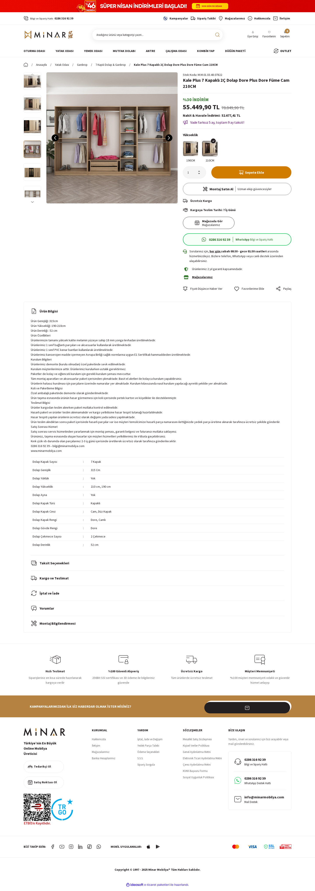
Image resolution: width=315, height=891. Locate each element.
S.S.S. (140, 761)
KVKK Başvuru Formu (195, 774)
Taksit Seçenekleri (50, 566)
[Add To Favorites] (249, 291)
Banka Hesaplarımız (103, 761)
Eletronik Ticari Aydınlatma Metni (202, 761)
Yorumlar (42, 611)
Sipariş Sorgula (146, 768)
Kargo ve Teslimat (50, 581)
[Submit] (285, 709)
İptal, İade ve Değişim (150, 742)
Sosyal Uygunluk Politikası (198, 780)
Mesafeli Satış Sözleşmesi (197, 742)
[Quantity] (194, 173)
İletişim (96, 749)
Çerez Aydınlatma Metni (197, 768)
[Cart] (285, 35)
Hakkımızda (99, 742)
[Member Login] (252, 35)
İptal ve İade (45, 596)
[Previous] (32, 74)
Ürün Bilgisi (44, 314)
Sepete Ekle (251, 173)
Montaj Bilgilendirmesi (53, 626)
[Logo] (49, 35)
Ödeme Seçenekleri (148, 755)
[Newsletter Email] (248, 709)
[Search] (157, 34)
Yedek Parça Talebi (148, 749)
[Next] (32, 201)
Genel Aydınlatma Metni (197, 755)
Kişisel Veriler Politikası (196, 749)
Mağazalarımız (100, 755)
